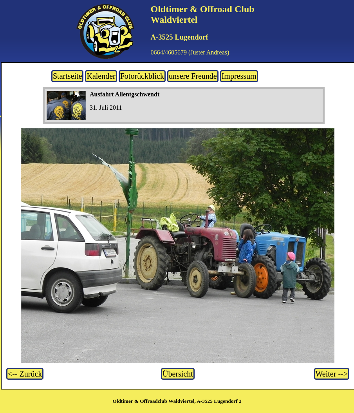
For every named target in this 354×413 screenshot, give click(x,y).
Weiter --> (332, 374)
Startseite (67, 76)
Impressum (239, 76)
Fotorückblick (142, 76)
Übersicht (178, 374)
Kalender (101, 76)
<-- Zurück (25, 374)
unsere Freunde (193, 76)
